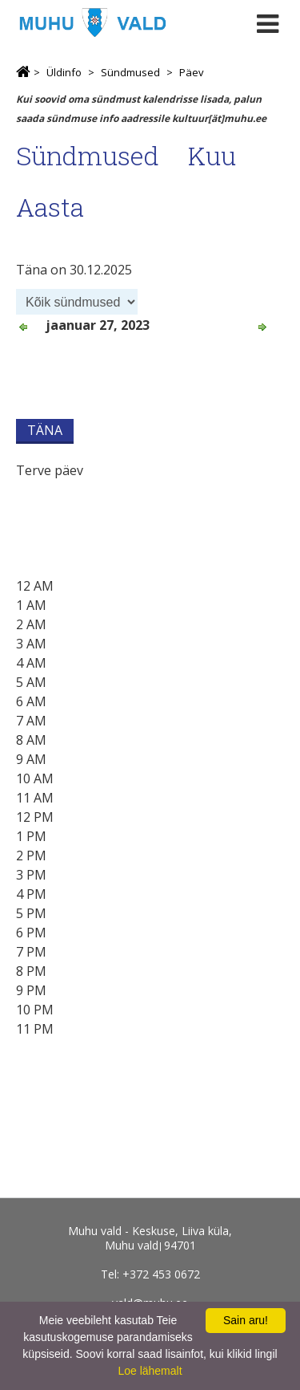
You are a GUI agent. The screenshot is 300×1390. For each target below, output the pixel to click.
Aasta (50, 206)
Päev (191, 72)
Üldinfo (64, 72)
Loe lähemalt (150, 1370)
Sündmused (130, 72)
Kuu (212, 155)
